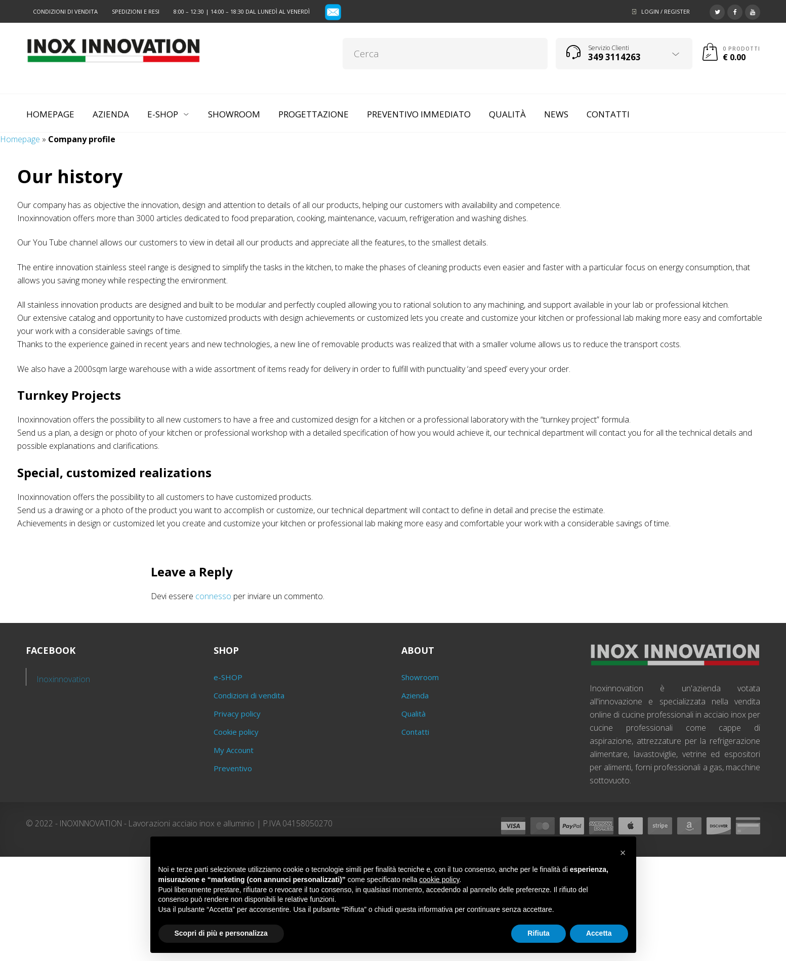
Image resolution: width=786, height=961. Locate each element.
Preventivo (233, 768)
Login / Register (665, 11)
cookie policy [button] (439, 879)
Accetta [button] (599, 933)
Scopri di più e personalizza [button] (221, 933)
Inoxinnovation (63, 679)
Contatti (415, 732)
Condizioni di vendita (65, 11)
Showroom (420, 677)
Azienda (415, 695)
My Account (234, 750)
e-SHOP (228, 677)
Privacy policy (237, 713)
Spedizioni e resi (135, 11)
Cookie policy (236, 732)
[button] (623, 853)
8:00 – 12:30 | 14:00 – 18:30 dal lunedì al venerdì (242, 11)
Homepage (20, 139)
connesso (213, 596)
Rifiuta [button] (538, 933)
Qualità (413, 713)
